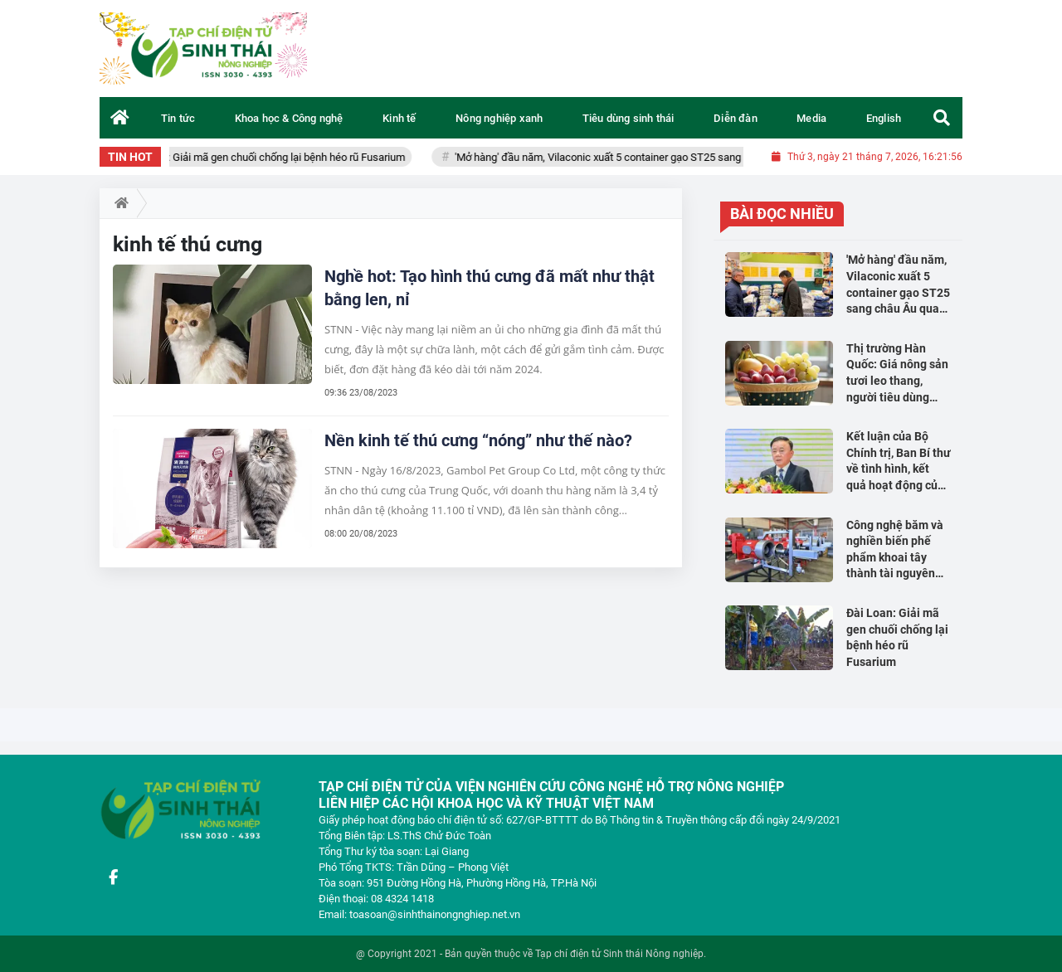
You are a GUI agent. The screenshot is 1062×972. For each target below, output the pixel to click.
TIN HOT (130, 156)
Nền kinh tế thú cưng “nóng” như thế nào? (478, 440)
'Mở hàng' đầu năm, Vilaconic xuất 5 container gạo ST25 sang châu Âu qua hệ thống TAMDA (680, 157)
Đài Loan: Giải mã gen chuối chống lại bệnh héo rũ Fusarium (277, 157)
